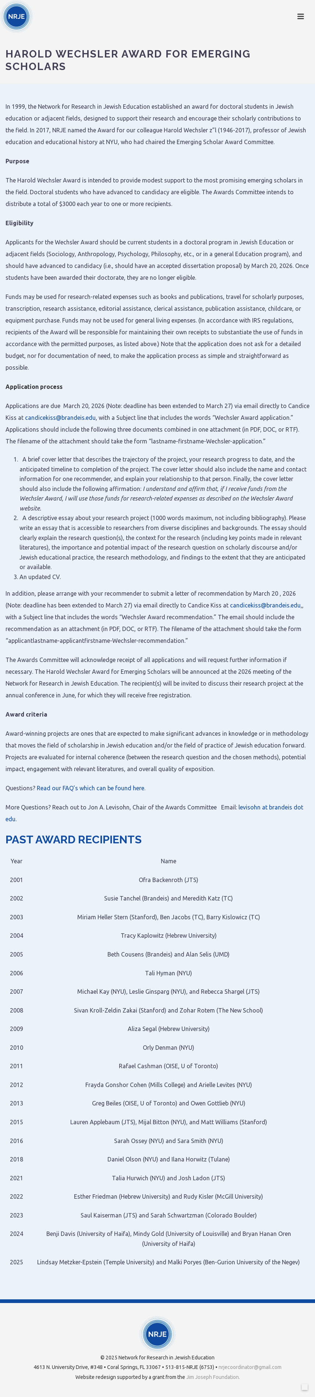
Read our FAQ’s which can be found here (90, 788)
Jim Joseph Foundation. (213, 1377)
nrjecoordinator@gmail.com (250, 1367)
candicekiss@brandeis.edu (60, 417)
